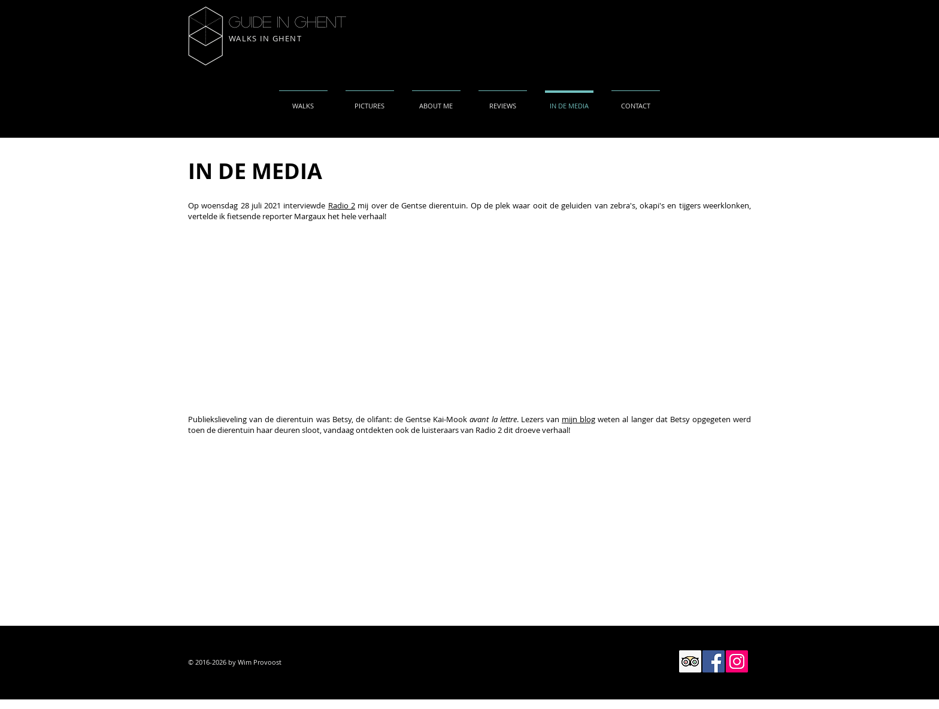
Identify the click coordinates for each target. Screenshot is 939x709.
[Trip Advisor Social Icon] (690, 661)
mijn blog (578, 419)
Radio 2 (341, 205)
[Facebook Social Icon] (713, 661)
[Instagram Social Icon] (737, 661)
